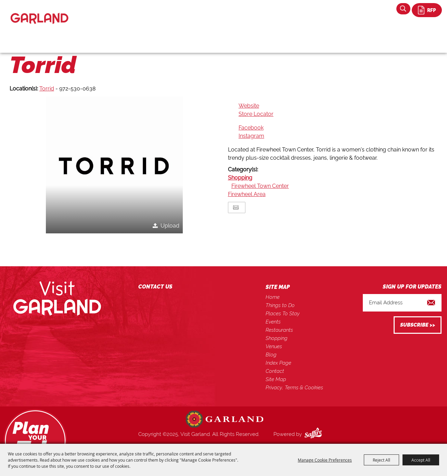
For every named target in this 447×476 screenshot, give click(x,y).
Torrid (46, 88)
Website (249, 105)
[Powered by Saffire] (314, 434)
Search (403, 8)
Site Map (276, 379)
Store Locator (256, 114)
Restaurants (279, 330)
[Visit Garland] (39, 12)
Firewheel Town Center (260, 186)
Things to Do (280, 305)
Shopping (240, 177)
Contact (275, 371)
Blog (271, 355)
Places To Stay (282, 313)
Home (273, 297)
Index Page (278, 363)
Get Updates (418, 325)
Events (273, 322)
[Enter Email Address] (402, 303)
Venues (274, 346)
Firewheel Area (247, 194)
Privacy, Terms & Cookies (294, 388)
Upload (170, 225)
